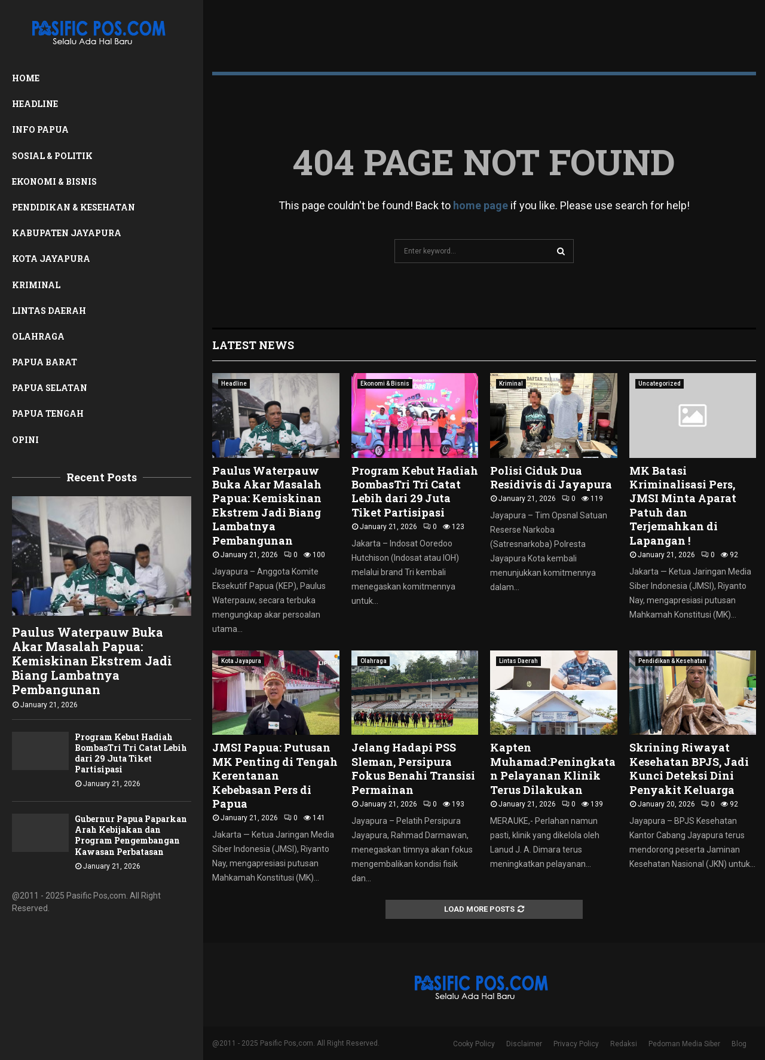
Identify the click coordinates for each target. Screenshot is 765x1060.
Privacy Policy (576, 1044)
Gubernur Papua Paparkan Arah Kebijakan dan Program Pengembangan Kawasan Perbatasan (131, 835)
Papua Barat (44, 362)
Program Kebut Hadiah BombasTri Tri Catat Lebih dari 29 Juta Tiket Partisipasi (131, 753)
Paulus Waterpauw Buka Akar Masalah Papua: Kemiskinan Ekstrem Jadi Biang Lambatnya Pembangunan (92, 660)
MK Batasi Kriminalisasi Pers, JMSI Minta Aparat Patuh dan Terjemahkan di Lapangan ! (682, 505)
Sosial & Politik (52, 155)
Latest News (253, 345)
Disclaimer (524, 1044)
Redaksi (623, 1044)
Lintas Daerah (49, 310)
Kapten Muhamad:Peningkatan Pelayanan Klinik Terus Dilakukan (553, 768)
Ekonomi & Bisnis (54, 181)
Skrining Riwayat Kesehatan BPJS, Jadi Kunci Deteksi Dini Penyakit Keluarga (689, 768)
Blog (739, 1044)
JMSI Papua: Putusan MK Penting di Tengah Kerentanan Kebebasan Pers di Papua (275, 775)
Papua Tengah (48, 413)
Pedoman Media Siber (684, 1044)
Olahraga (38, 336)
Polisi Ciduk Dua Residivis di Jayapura (551, 477)
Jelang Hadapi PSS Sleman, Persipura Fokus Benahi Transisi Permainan (413, 768)
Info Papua (40, 129)
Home (25, 78)
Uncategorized (659, 383)
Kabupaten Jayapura (66, 233)
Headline (35, 103)
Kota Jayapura (51, 258)
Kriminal (36, 285)
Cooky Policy (474, 1044)
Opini (25, 439)
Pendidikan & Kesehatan (73, 207)
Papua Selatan (49, 387)
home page (480, 205)
